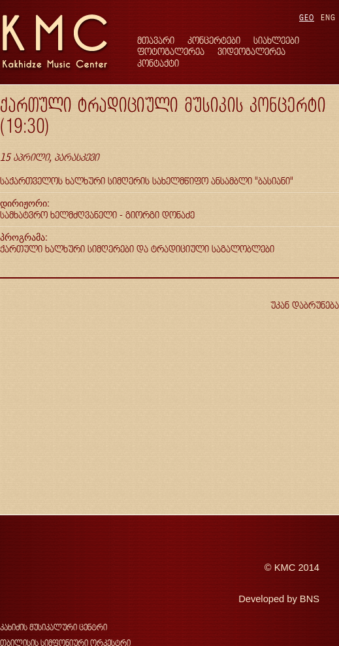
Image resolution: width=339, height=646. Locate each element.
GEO (306, 17)
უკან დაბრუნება (304, 305)
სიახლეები (276, 40)
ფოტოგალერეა (170, 51)
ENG (328, 17)
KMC (285, 567)
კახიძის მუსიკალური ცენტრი (53, 627)
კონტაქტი (158, 63)
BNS (309, 599)
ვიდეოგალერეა (251, 51)
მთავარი (155, 40)
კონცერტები (213, 40)
